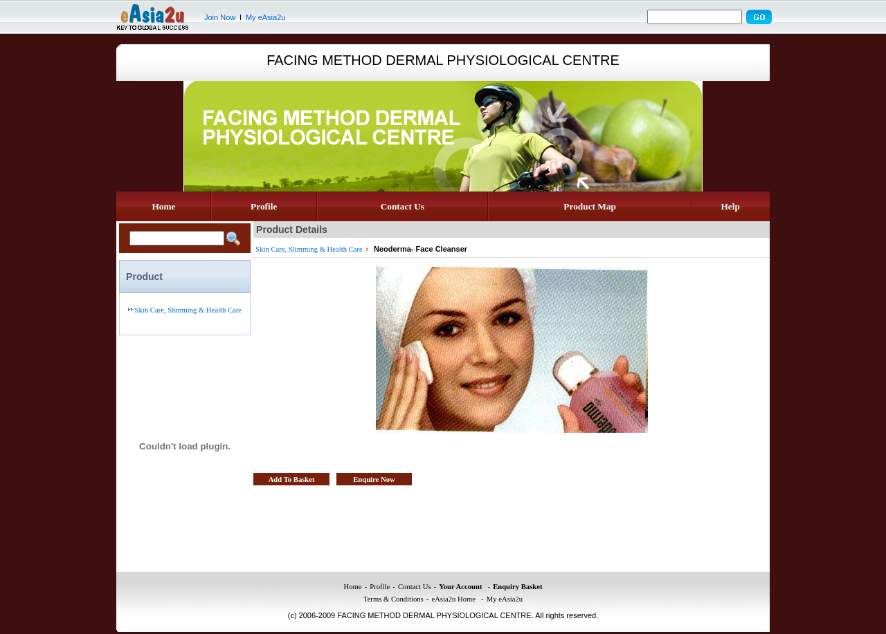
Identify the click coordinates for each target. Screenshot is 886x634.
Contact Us (402, 206)
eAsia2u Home (453, 599)
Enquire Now (374, 479)
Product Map (589, 206)
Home (163, 206)
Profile (264, 206)
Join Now (219, 17)
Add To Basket (292, 479)
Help (730, 206)
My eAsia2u (265, 17)
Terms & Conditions (393, 599)
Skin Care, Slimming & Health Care (188, 310)
